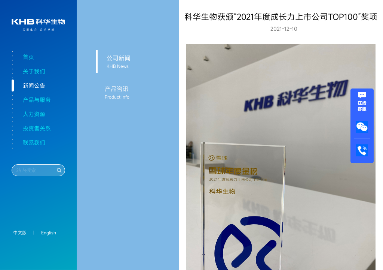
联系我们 (34, 142)
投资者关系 (37, 128)
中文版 (20, 233)
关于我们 (34, 71)
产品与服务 (37, 100)
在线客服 (362, 103)
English (48, 233)
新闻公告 (34, 85)
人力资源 (34, 114)
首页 (28, 57)
